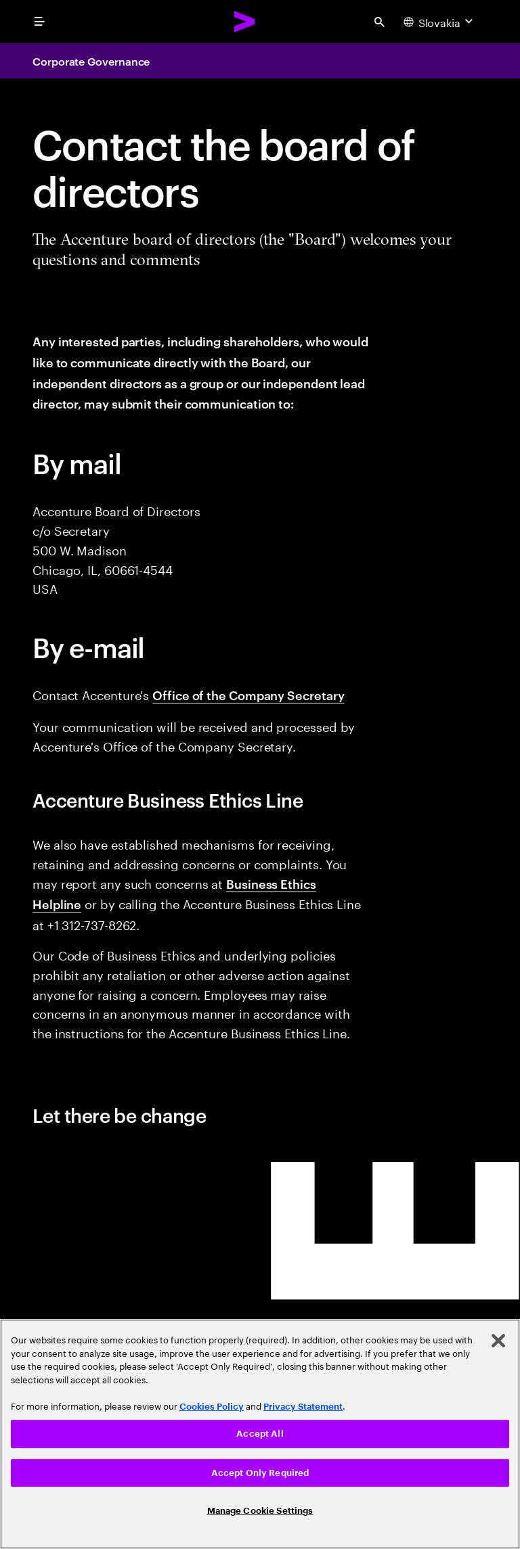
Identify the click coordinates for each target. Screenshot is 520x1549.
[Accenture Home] (245, 21)
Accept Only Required (260, 1473)
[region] (260, 1434)
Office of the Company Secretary (248, 694)
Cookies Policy (211, 1406)
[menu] (39, 21)
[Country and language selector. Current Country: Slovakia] (440, 21)
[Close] (498, 1341)
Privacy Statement (303, 1406)
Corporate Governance (91, 60)
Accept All (259, 1433)
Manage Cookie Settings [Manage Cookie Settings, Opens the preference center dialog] (260, 1510)
